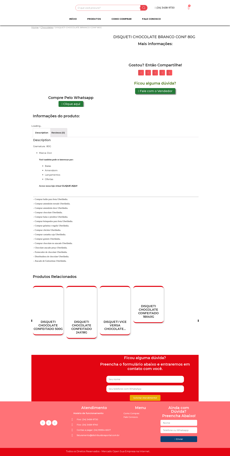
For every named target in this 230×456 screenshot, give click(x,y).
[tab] (42, 132)
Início (73, 18)
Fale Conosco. (131, 417)
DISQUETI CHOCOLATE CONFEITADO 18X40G (148, 311)
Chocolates (46, 27)
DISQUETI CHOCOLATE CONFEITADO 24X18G (81, 327)
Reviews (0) (58, 132)
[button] (164, 8)
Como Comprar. (132, 413)
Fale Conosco (151, 18)
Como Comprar (121, 18)
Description (41, 132)
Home (35, 27)
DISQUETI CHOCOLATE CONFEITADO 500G (48, 325)
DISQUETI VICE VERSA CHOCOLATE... (115, 325)
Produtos (94, 18)
